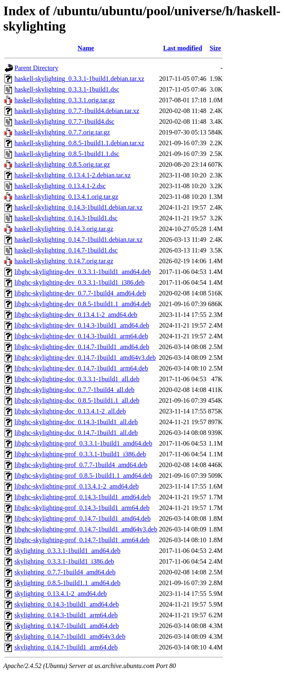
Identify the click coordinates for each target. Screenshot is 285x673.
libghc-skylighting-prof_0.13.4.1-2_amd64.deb (76, 486)
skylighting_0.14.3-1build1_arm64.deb (66, 615)
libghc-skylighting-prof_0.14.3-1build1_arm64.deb (82, 507)
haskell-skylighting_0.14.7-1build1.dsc (66, 250)
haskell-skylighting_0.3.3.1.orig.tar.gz (64, 100)
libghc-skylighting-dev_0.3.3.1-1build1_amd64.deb (82, 271)
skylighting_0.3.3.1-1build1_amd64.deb (67, 550)
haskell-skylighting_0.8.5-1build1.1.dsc (66, 153)
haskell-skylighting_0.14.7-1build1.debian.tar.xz (78, 239)
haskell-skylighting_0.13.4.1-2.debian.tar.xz (72, 175)
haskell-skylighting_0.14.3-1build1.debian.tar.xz (78, 207)
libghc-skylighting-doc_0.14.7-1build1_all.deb (76, 432)
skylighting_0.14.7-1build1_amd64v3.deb (69, 636)
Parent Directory (36, 67)
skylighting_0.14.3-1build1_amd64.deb (66, 604)
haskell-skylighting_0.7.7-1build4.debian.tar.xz (76, 110)
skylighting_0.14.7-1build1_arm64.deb (66, 647)
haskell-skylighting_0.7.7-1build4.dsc (64, 121)
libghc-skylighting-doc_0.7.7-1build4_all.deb (74, 389)
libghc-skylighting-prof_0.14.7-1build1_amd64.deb (82, 518)
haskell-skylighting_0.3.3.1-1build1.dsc (66, 89)
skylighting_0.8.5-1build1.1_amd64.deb (67, 582)
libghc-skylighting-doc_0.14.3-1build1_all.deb (76, 421)
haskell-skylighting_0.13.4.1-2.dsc (60, 185)
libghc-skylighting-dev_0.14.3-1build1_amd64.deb (81, 325)
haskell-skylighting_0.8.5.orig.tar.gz (62, 164)
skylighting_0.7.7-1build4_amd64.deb (64, 572)
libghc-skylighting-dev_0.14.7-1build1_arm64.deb (81, 368)
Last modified (182, 48)
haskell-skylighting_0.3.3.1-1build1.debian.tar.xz (79, 78)
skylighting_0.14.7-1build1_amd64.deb (66, 625)
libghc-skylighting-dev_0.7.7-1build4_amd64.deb (80, 293)
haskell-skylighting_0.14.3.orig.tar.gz (63, 228)
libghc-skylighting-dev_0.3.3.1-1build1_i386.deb (79, 282)
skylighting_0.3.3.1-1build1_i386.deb (64, 561)
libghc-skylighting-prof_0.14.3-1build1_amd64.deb (82, 497)
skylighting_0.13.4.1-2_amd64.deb (60, 593)
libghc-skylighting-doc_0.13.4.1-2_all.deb (70, 411)
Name (86, 48)
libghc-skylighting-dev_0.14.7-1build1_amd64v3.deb (85, 357)
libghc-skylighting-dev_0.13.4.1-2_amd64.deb (75, 314)
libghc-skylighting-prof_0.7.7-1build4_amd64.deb (80, 464)
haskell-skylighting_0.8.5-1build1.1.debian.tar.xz (79, 142)
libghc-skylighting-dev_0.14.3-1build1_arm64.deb (81, 336)
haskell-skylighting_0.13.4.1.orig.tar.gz (66, 196)
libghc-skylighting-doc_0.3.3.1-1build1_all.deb (76, 379)
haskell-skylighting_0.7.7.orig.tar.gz (62, 132)
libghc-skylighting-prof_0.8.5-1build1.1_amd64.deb (83, 475)
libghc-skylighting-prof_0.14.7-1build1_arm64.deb (82, 539)
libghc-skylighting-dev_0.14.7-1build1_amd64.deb (81, 346)
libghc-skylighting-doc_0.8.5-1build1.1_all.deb (76, 400)
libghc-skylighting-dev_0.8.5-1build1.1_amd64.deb (82, 303)
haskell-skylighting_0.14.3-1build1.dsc (66, 218)
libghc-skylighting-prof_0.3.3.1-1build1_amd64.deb (83, 443)
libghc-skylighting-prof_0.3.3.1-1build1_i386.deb (80, 454)
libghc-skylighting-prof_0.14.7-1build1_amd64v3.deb (85, 529)
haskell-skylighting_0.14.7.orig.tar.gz (63, 260)
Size (215, 48)
